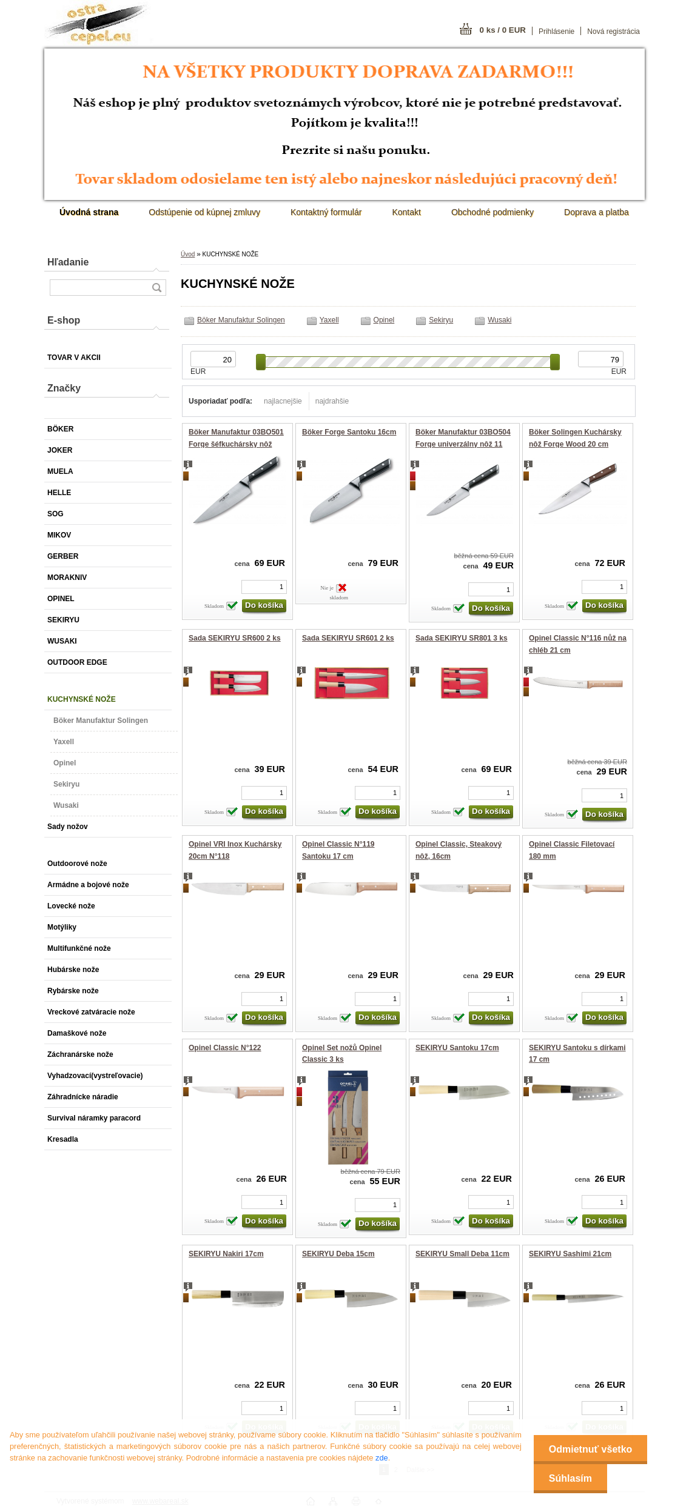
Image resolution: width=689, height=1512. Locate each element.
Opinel (384, 320)
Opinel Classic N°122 (225, 1048)
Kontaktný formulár (326, 212)
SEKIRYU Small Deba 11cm (462, 1254)
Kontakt (406, 212)
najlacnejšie (283, 401)
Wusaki (499, 320)
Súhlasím (570, 1478)
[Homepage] (88, 212)
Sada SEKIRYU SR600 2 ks (235, 638)
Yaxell (329, 320)
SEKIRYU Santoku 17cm (457, 1048)
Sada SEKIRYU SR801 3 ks (461, 638)
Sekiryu (441, 320)
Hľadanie (68, 262)
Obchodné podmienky (492, 212)
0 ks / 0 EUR (503, 30)
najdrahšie (332, 401)
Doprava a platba (596, 212)
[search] (156, 287)
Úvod (188, 254)
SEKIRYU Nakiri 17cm (226, 1254)
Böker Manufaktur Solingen (241, 320)
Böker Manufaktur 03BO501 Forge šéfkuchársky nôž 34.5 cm (236, 444)
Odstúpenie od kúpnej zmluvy (204, 212)
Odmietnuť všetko (590, 1449)
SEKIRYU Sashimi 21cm (570, 1254)
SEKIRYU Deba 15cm (338, 1254)
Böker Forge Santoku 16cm (349, 432)
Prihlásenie (556, 31)
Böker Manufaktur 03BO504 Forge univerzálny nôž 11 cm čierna (463, 444)
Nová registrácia (613, 31)
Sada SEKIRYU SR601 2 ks (348, 638)
